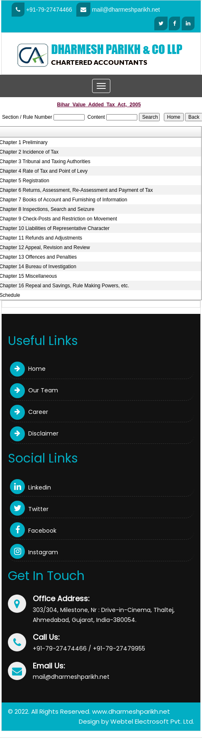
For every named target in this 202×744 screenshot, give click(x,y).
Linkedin (30, 487)
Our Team (34, 390)
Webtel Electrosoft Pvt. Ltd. (152, 721)
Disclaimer (34, 433)
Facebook (33, 530)
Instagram (34, 552)
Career (29, 412)
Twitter (29, 509)
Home (28, 369)
